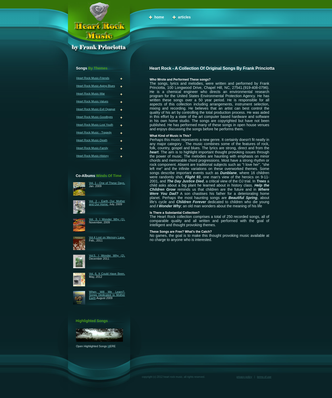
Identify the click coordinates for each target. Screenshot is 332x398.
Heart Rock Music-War (90, 93)
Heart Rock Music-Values (92, 101)
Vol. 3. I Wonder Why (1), (107, 219)
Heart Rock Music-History (92, 155)
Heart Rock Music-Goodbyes (94, 116)
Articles (184, 17)
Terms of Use (264, 376)
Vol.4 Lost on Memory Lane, (107, 237)
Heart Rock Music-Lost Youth (94, 124)
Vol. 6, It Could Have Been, (107, 273)
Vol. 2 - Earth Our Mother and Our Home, (107, 203)
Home (159, 17)
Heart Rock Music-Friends (92, 78)
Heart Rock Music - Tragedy (94, 132)
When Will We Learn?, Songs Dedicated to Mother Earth (107, 295)
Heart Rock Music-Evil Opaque (95, 109)
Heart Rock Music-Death (91, 140)
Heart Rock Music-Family (92, 148)
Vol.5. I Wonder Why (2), (107, 255)
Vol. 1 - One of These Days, (107, 182)
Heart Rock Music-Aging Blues (95, 85)
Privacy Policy (244, 376)
